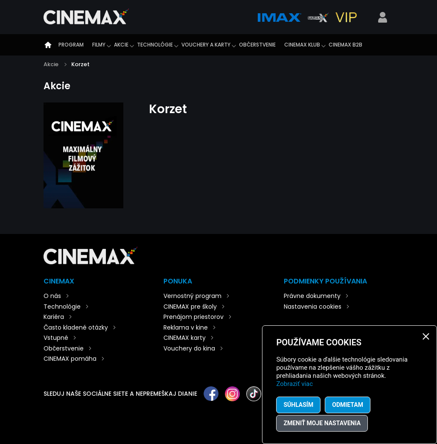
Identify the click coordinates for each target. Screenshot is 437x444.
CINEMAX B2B (345, 44)
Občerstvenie (257, 44)
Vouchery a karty (205, 44)
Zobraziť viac (294, 384)
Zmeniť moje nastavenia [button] (322, 423)
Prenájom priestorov (193, 317)
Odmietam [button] (347, 404)
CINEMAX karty (184, 337)
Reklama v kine (185, 327)
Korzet (80, 64)
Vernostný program (192, 296)
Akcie (121, 44)
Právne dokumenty (312, 296)
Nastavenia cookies (312, 306)
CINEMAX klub (302, 44)
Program (71, 44)
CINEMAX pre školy (190, 306)
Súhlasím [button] (298, 404)
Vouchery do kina (189, 348)
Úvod (48, 45)
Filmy (98, 44)
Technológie (155, 44)
